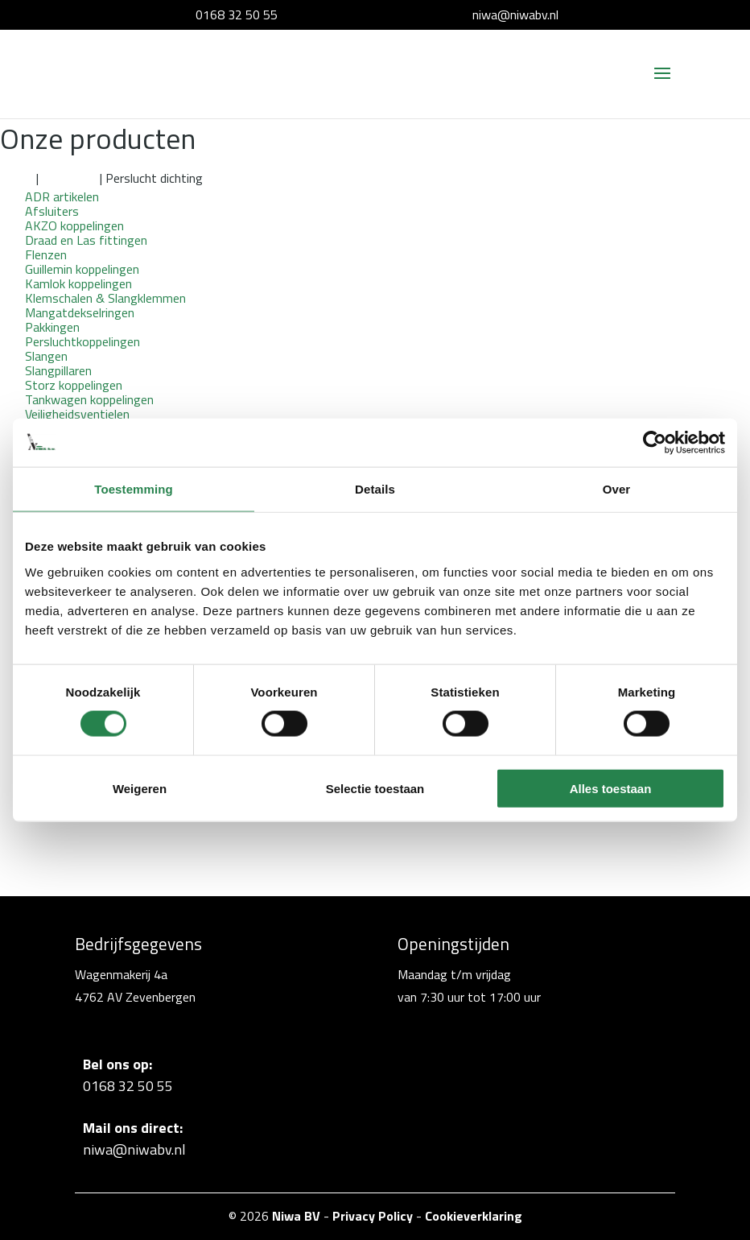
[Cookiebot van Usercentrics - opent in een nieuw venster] (654, 443)
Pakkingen (69, 178)
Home (16, 178)
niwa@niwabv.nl (515, 14)
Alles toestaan (611, 788)
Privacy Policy (372, 1216)
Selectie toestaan (375, 788)
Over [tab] (617, 489)
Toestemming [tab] (133, 489)
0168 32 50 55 (237, 14)
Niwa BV (296, 1216)
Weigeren (140, 788)
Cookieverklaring (473, 1216)
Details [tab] (375, 489)
